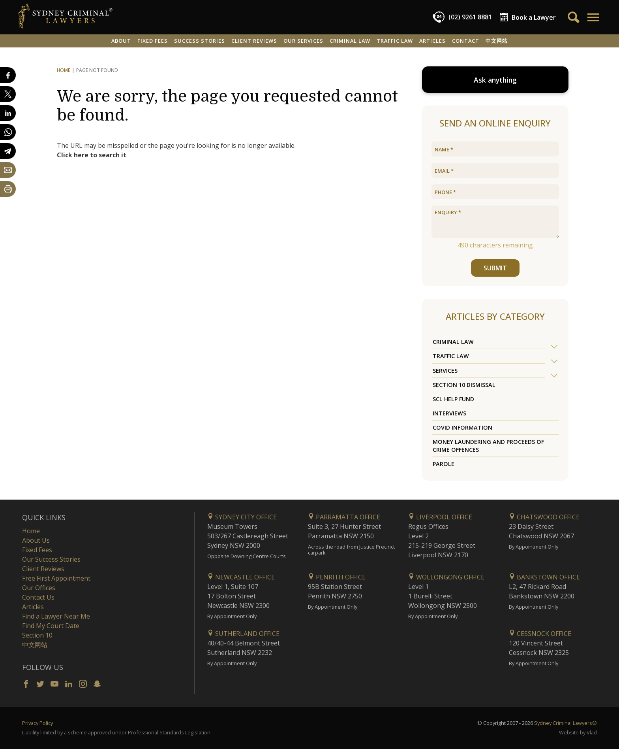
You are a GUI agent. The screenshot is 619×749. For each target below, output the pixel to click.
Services (445, 370)
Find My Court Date (50, 625)
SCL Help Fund (453, 399)
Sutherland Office (243, 633)
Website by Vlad (578, 732)
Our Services (303, 40)
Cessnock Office (540, 633)
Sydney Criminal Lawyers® (565, 722)
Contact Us (38, 597)
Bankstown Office (544, 577)
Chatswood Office (544, 517)
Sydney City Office (242, 517)
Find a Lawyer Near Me (56, 616)
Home (63, 70)
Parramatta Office (344, 517)
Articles (432, 40)
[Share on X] (8, 94)
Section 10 (37, 635)
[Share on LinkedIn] (8, 113)
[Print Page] (8, 189)
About (121, 40)
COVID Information (462, 427)
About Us (36, 540)
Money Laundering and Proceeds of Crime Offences (488, 445)
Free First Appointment (56, 578)
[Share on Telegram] (8, 151)
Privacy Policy (37, 722)
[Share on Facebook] (8, 75)
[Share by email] (8, 170)
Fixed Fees (152, 40)
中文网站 (497, 40)
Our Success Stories (51, 559)
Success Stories (199, 40)
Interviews (449, 413)
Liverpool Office (440, 517)
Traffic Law (395, 40)
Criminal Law (350, 40)
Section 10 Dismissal (464, 385)
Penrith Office (337, 577)
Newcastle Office (241, 577)
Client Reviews (254, 40)
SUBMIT (495, 268)
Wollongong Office (446, 577)
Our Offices (38, 587)
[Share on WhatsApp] (8, 132)
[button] (592, 17)
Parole (443, 464)
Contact (465, 40)
